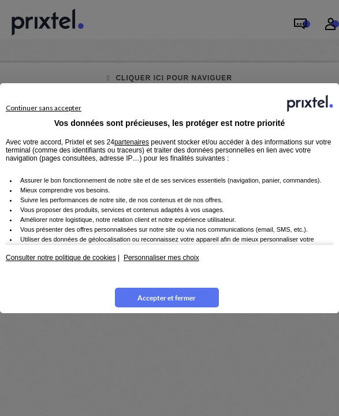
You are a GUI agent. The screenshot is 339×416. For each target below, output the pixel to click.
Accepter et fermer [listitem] (166, 298)
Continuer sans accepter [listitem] (43, 107)
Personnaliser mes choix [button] (161, 258)
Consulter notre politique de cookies (61, 258)
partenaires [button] (131, 142)
